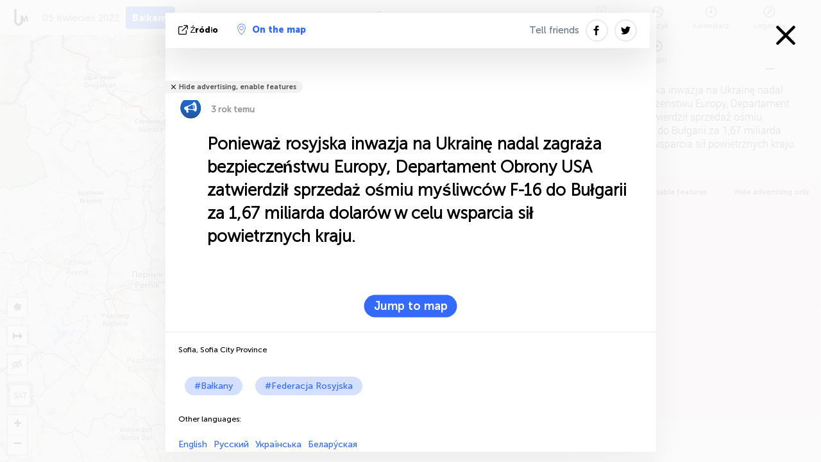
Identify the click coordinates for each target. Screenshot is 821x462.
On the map (271, 29)
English (192, 444)
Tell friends (554, 30)
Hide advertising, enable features (237, 87)
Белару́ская (332, 444)
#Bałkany (213, 386)
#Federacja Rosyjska (309, 386)
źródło (200, 30)
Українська (278, 444)
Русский (231, 444)
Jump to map (411, 306)
